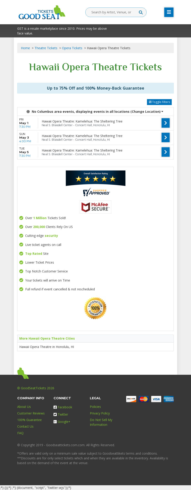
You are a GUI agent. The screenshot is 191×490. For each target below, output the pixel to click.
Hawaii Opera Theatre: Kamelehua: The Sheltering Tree (82, 121)
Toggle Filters (159, 102)
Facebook (63, 407)
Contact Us (25, 426)
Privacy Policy (100, 413)
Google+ (62, 421)
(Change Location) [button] (146, 111)
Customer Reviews (31, 413)
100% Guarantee (29, 420)
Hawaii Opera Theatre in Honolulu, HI (46, 347)
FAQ (20, 433)
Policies (95, 406)
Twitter (61, 414)
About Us (24, 406)
